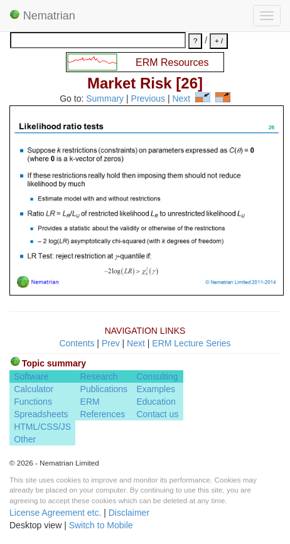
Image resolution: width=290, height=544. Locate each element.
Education (155, 402)
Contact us (157, 414)
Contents (76, 343)
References (103, 414)
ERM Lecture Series (191, 343)
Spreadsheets (41, 414)
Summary (105, 99)
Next (181, 99)
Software (31, 376)
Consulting (157, 376)
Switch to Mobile (101, 525)
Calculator (33, 389)
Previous (148, 99)
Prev (111, 343)
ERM (90, 402)
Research (99, 376)
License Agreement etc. (55, 513)
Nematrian (42, 15)
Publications (104, 389)
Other (25, 439)
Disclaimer (129, 513)
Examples (155, 389)
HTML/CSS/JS (42, 427)
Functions (33, 402)
